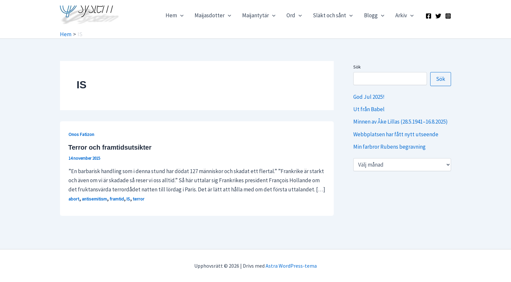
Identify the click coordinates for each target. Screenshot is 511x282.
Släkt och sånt (333, 15)
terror (138, 199)
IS (128, 199)
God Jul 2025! (369, 96)
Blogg (374, 15)
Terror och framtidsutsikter (110, 147)
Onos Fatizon (81, 134)
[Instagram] (448, 16)
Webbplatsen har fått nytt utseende (395, 134)
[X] (438, 16)
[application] (180, 15)
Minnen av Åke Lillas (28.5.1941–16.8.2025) (400, 121)
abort (73, 199)
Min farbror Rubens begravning (389, 146)
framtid (117, 199)
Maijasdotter (213, 15)
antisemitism (94, 199)
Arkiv (404, 15)
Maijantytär (258, 15)
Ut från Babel (369, 109)
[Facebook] (428, 16)
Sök (357, 67)
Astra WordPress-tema (291, 265)
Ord (294, 15)
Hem (174, 15)
